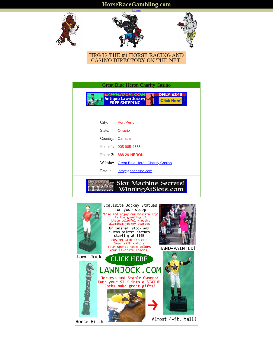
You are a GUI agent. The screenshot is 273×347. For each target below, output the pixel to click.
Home (136, 10)
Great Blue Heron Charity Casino (145, 163)
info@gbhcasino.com (135, 171)
